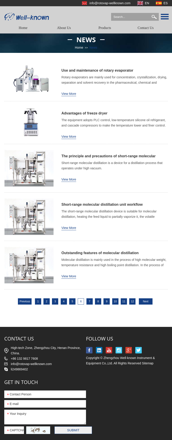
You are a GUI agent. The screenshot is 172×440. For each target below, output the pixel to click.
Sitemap (147, 363)
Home (23, 28)
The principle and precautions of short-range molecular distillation (108, 156)
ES (165, 3)
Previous (24, 301)
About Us (64, 28)
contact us (19, 338)
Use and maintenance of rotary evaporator (97, 70)
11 (123, 301)
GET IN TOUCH (21, 382)
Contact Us (146, 28)
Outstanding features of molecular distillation (100, 253)
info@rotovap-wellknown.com (110, 3)
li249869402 (19, 369)
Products (105, 28)
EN (147, 3)
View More (68, 93)
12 (132, 301)
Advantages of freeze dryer (84, 113)
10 (115, 301)
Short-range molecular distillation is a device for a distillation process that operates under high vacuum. (111, 165)
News (86, 39)
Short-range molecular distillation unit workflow (102, 204)
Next (145, 301)
